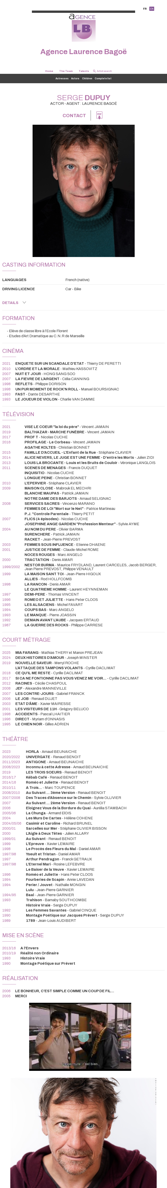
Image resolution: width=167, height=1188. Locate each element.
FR (145, 8)
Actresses (62, 78)
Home (49, 71)
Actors (75, 78)
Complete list (103, 78)
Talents (84, 71)
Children (87, 78)
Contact (74, 115)
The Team (66, 71)
